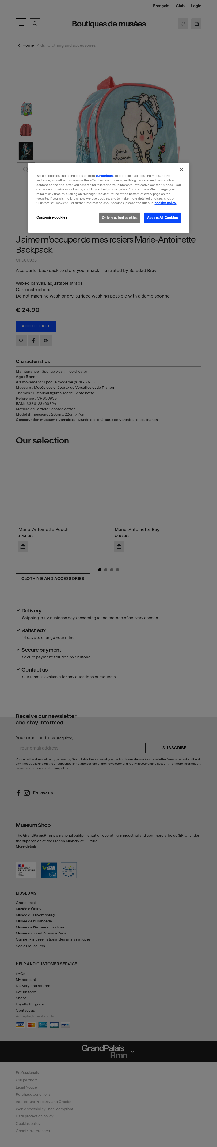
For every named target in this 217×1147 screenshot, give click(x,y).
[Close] (181, 169)
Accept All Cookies (162, 217)
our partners (104, 175)
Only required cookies (120, 217)
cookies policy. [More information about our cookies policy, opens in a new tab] (166, 203)
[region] (108, 198)
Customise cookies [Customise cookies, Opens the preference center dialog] (51, 217)
